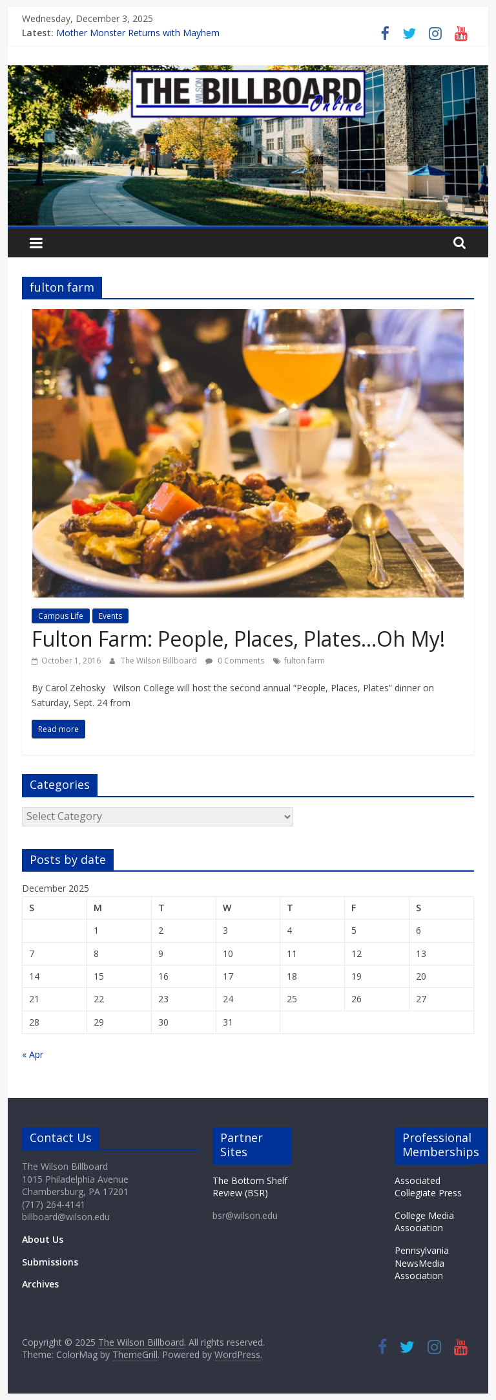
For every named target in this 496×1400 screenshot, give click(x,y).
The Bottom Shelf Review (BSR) (249, 1187)
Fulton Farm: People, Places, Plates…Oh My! (238, 638)
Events (110, 615)
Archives (40, 1284)
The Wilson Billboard (160, 660)
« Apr (32, 1054)
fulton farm (304, 660)
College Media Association (424, 1221)
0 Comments (234, 660)
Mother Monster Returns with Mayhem (138, 33)
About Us (42, 1239)
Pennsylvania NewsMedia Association (422, 1263)
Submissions (50, 1262)
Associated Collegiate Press (428, 1187)
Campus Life (60, 615)
